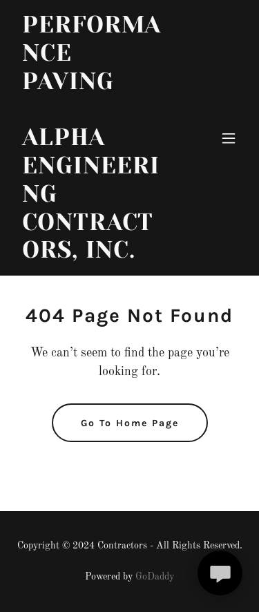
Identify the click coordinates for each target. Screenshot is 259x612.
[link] (95, 254)
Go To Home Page (130, 423)
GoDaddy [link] (154, 577)
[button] (228, 138)
